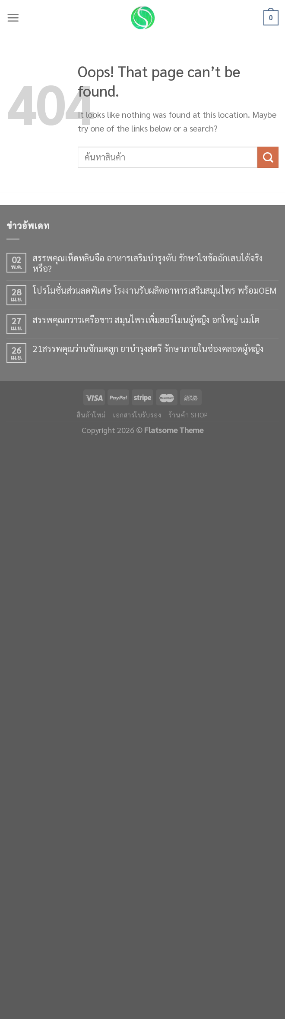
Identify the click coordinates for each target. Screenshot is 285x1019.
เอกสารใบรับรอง (137, 415)
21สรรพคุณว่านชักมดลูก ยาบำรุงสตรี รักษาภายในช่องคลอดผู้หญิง (148, 348)
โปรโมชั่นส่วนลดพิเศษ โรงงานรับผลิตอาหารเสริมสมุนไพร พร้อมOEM (154, 290)
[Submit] (268, 157)
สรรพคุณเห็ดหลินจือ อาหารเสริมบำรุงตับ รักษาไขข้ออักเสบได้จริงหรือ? (148, 263)
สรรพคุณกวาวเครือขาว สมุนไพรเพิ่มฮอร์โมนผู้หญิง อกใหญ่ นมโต (146, 319)
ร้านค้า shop (188, 415)
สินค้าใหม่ (91, 415)
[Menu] (13, 18)
